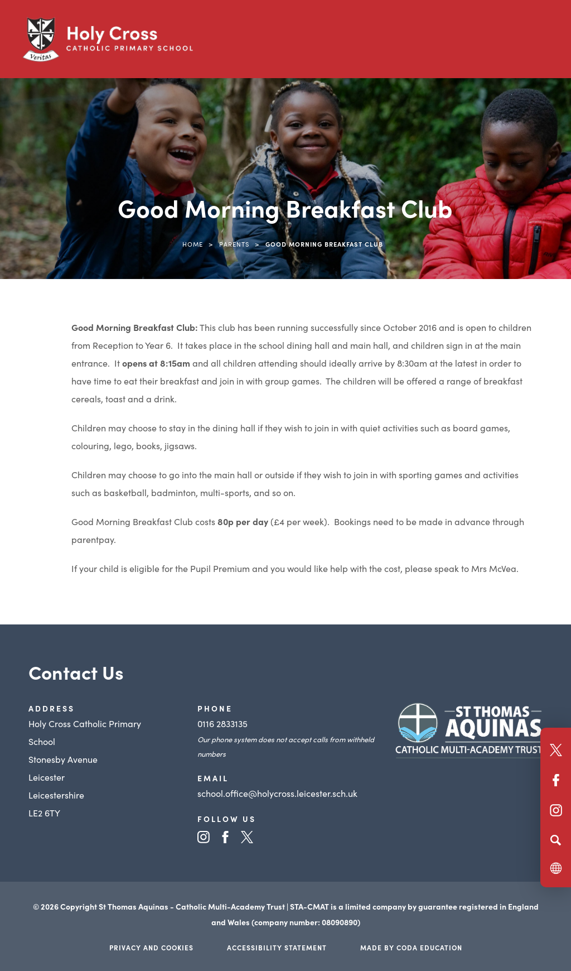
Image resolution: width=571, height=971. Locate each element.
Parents (234, 243)
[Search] (555, 840)
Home (192, 243)
